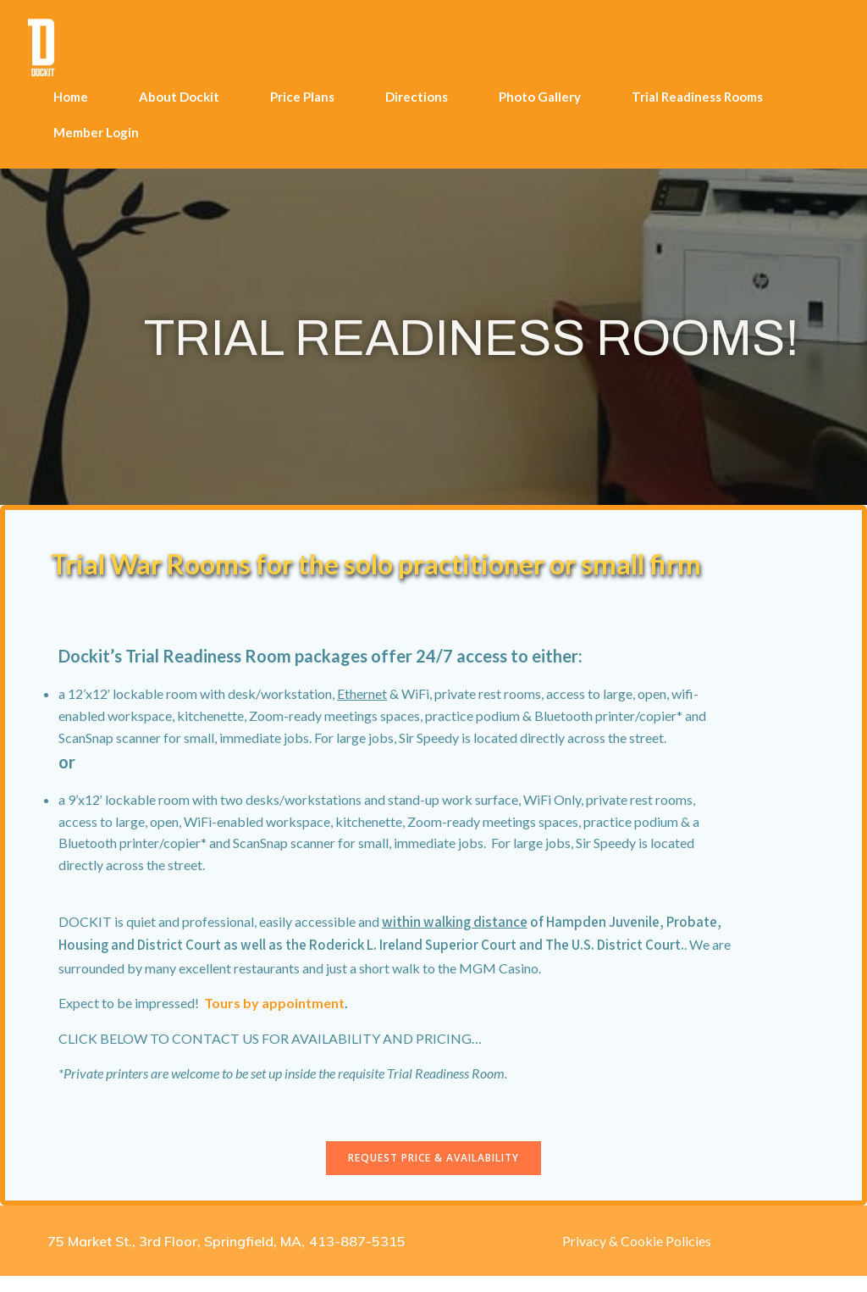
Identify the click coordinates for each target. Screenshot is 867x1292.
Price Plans (301, 94)
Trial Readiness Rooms (696, 94)
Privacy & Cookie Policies (636, 1256)
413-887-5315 (357, 1256)
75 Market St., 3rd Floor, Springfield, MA (174, 1256)
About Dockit (178, 94)
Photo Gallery (539, 94)
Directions (415, 94)
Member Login (95, 129)
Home (69, 94)
